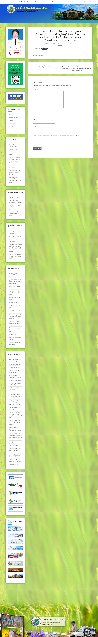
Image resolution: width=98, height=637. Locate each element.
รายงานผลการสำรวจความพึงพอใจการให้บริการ (14, 292)
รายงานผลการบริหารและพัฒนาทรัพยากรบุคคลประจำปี (14, 207)
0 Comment (72, 43)
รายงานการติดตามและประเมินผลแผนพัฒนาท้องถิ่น (15, 172)
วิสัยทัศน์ (11, 120)
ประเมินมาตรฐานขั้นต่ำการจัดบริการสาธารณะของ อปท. (15, 316)
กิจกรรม (45, 2)
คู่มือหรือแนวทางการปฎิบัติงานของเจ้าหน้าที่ (15, 274)
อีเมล (34, 119)
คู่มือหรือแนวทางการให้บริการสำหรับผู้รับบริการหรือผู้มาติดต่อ (15, 281)
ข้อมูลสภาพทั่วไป (13, 117)
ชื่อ (34, 112)
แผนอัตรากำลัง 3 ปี (14, 197)
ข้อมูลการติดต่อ (83, 2)
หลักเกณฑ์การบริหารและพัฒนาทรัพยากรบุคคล (14, 213)
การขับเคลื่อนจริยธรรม (15, 380)
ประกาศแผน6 (36, 48)
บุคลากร (63, 2)
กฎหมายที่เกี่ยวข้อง (14, 130)
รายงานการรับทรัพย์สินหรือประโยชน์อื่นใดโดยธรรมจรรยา (15, 450)
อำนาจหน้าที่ (12, 124)
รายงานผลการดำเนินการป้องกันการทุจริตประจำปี (14, 422)
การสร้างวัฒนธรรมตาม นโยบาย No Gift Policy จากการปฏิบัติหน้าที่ (15, 365)
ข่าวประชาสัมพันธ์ (23, 2)
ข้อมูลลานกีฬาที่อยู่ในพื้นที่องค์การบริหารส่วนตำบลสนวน (15, 329)
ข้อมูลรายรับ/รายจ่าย (14, 302)
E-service (70, 2)
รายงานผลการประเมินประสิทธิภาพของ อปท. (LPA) (15, 323)
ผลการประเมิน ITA (14, 464)
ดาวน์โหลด (44, 48)
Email (90, 2)
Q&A (76, 2)
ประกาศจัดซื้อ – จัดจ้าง (35, 2)
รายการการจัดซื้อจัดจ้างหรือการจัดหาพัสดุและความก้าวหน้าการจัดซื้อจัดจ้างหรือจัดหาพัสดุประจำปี (15, 248)
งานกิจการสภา (13, 334)
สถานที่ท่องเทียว (13, 127)
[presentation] (44, 142)
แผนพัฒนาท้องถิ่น (13, 149)
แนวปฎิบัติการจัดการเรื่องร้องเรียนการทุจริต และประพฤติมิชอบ (15, 443)
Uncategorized (39, 55)
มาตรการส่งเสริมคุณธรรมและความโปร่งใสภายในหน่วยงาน (15, 428)
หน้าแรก (15, 2)
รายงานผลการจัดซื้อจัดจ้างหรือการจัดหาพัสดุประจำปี (15, 256)
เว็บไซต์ (35, 126)
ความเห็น (35, 89)
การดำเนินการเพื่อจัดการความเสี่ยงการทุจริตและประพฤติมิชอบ (15, 402)
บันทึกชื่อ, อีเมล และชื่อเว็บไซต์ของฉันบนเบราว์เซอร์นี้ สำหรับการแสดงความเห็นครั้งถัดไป (56, 136)
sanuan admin (62, 43)
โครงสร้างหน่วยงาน (53, 2)
